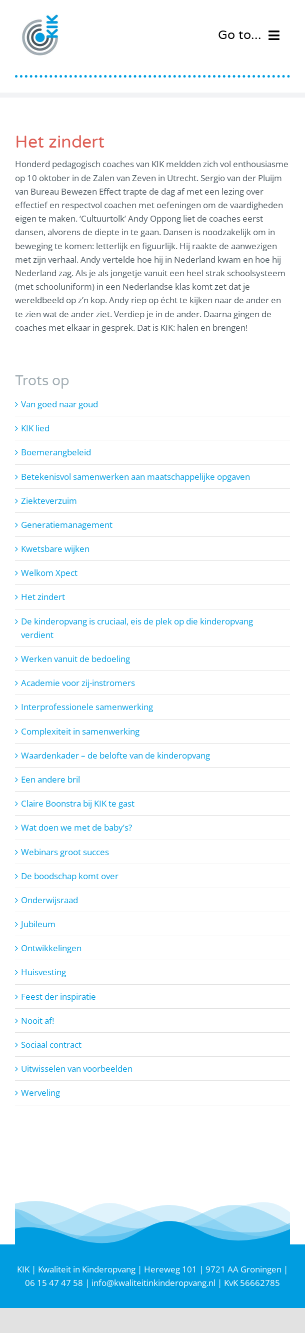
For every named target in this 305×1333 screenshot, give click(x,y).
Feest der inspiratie (58, 996)
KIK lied (35, 428)
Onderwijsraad (49, 900)
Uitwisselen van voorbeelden (76, 1068)
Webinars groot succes (65, 852)
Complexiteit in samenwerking (80, 731)
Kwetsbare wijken (55, 548)
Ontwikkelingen (51, 948)
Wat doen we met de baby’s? (76, 827)
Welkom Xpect (49, 572)
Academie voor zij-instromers (78, 683)
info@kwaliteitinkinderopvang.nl (154, 1282)
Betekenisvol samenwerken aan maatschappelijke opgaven (135, 476)
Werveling (40, 1092)
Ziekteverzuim (49, 500)
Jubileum (38, 924)
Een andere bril (50, 779)
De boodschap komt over (69, 876)
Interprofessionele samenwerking (87, 707)
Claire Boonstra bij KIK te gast (77, 803)
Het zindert (43, 596)
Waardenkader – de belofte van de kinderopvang (115, 755)
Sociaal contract (51, 1044)
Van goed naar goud (59, 404)
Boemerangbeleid (56, 452)
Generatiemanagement (66, 524)
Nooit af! (37, 1020)
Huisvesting (43, 972)
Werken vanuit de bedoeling (75, 658)
